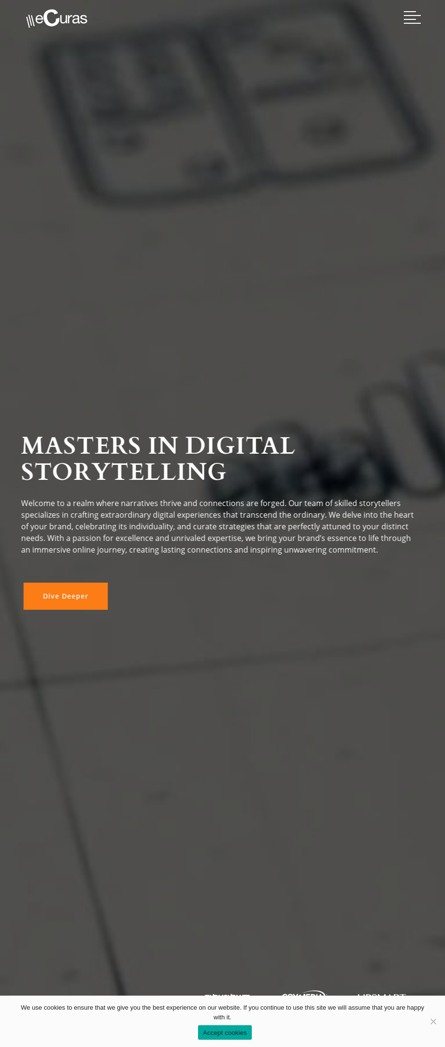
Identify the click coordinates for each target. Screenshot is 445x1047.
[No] (433, 1021)
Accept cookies (225, 1032)
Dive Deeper (64, 596)
